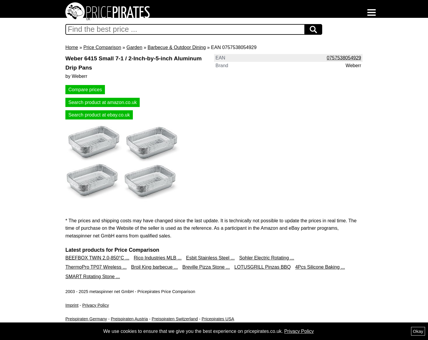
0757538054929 (344, 57)
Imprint (71, 305)
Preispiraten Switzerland (175, 319)
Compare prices (85, 89)
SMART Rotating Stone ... (92, 276)
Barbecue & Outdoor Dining (177, 47)
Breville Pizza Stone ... (206, 267)
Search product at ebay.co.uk (99, 114)
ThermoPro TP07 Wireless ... (96, 267)
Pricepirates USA (218, 319)
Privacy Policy (95, 305)
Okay (418, 331)
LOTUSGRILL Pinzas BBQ (262, 267)
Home (71, 47)
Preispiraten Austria (129, 319)
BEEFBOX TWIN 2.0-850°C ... (97, 257)
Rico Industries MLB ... (158, 257)
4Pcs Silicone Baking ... (320, 267)
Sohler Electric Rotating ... (266, 257)
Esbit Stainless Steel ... (210, 257)
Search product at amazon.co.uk (102, 102)
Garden (134, 47)
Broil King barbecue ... (154, 267)
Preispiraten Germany (86, 319)
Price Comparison (102, 47)
